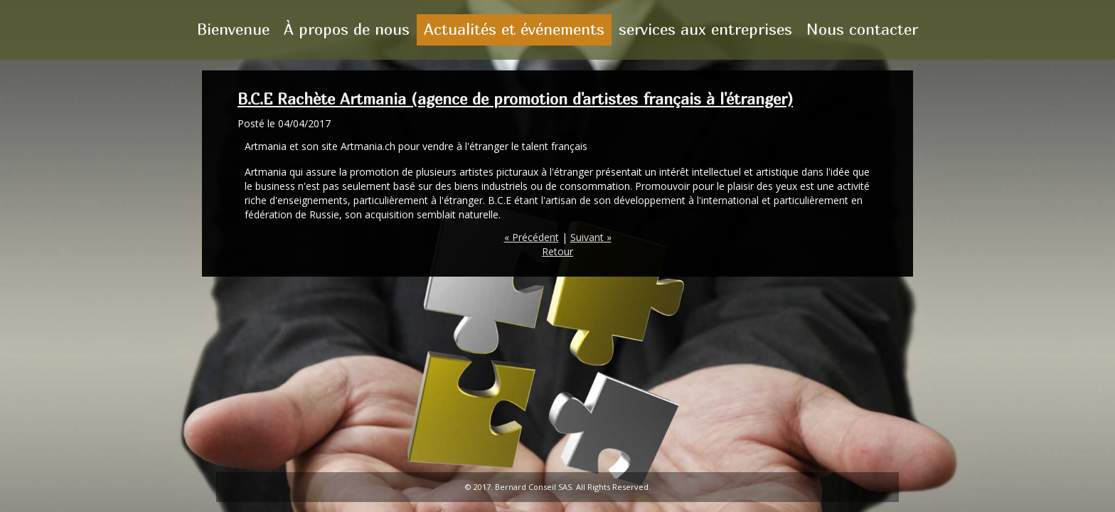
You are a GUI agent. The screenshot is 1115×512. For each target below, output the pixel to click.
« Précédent (531, 237)
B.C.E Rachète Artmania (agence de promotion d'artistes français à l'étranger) (515, 99)
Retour (557, 251)
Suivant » (591, 237)
